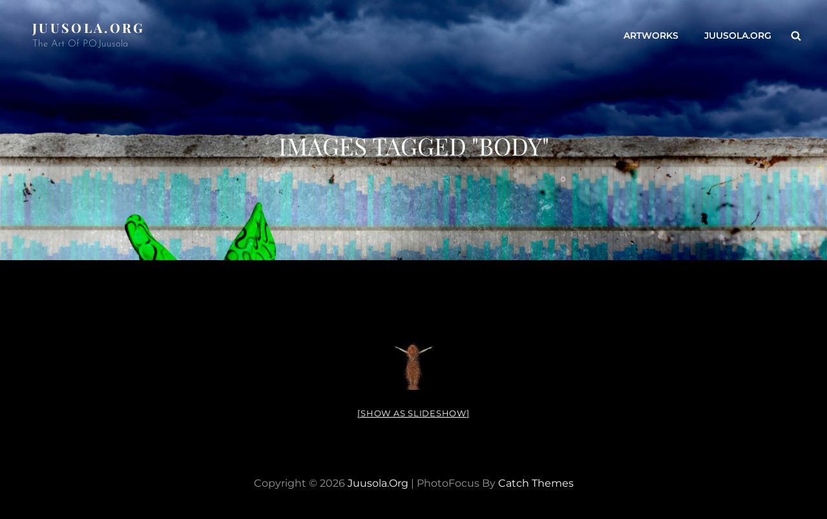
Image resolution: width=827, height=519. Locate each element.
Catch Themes (536, 483)
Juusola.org (88, 27)
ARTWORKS (650, 35)
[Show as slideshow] (413, 413)
